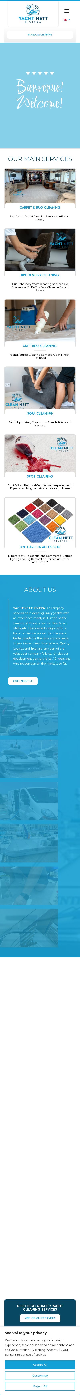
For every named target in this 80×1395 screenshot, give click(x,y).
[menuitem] (66, 19)
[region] (40, 1360)
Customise (40, 1375)
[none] (66, 19)
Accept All (40, 1365)
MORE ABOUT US (23, 681)
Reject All (40, 1386)
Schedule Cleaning (40, 34)
